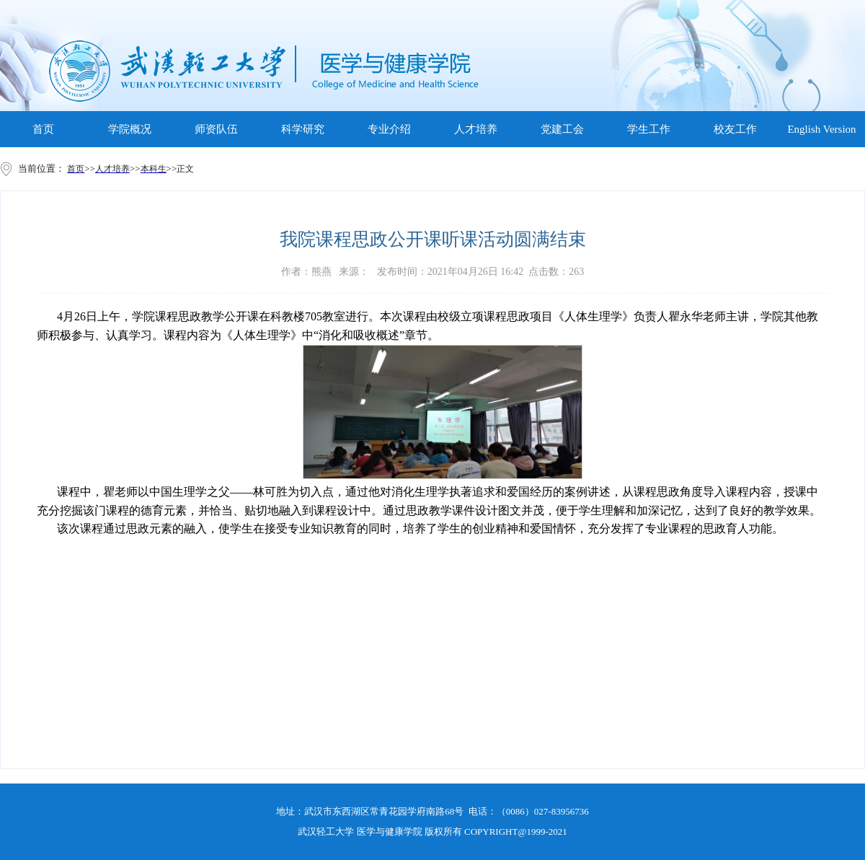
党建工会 (562, 129)
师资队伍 (216, 129)
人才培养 (475, 129)
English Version (821, 129)
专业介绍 (389, 129)
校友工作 (735, 129)
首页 (43, 129)
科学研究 (302, 129)
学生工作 (648, 129)
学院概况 (129, 129)
